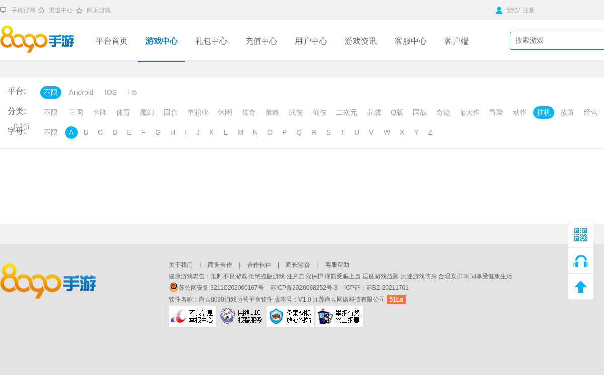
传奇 (249, 112)
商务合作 (220, 264)
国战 (420, 112)
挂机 (544, 112)
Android (81, 92)
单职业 (197, 112)
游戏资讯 (361, 41)
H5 (132, 92)
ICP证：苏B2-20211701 (376, 287)
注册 (529, 10)
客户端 (456, 41)
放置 (567, 112)
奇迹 (443, 112)
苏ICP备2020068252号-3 (304, 287)
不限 (51, 92)
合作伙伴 (259, 264)
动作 (520, 112)
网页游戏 (99, 10)
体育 (123, 112)
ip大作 (470, 112)
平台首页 (112, 41)
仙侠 (320, 112)
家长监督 (298, 264)
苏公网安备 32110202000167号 (217, 287)
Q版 (397, 112)
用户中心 (311, 41)
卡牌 (100, 112)
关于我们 (181, 264)
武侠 (296, 112)
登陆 (507, 10)
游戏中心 (161, 41)
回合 (171, 112)
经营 (591, 112)
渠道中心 (61, 10)
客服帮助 (337, 264)
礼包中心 (211, 41)
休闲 (225, 112)
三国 (76, 112)
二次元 (346, 112)
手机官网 (23, 10)
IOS (111, 92)
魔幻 (147, 112)
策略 (272, 112)
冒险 (496, 112)
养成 (374, 112)
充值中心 (261, 41)
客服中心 (411, 41)
